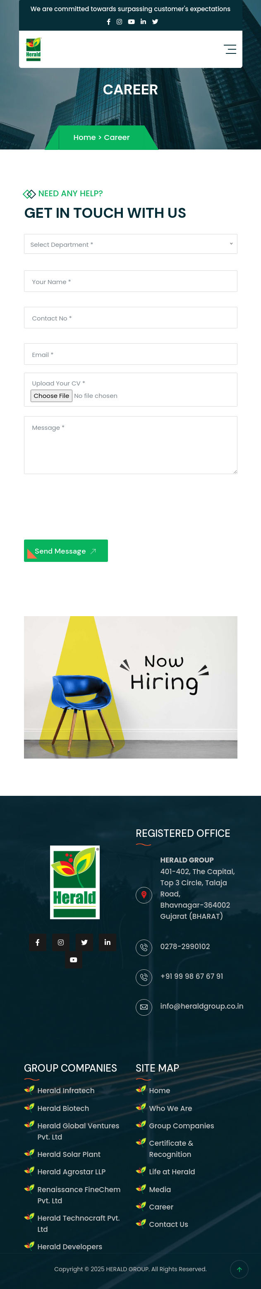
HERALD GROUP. (128, 1269)
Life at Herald (172, 1172)
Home (159, 1091)
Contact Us (169, 1224)
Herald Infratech (66, 1091)
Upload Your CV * (58, 383)
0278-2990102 (185, 947)
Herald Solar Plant (69, 1154)
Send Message (67, 551)
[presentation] (87, 506)
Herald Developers (70, 1247)
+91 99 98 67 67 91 (191, 976)
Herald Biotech (63, 1108)
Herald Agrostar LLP (72, 1172)
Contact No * (52, 318)
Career (161, 1207)
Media (160, 1190)
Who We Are (170, 1108)
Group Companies (181, 1126)
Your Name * (51, 281)
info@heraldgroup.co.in (202, 1006)
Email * (43, 354)
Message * (48, 427)
